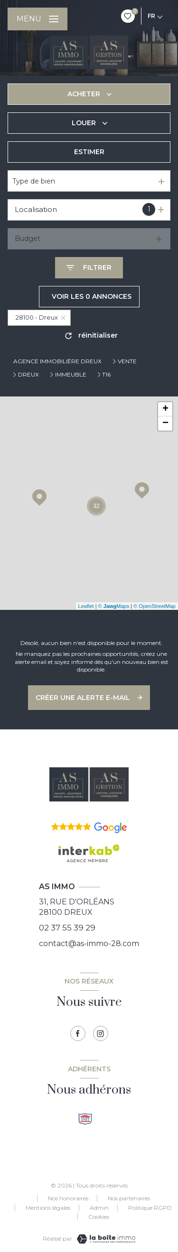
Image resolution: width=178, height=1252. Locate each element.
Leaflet (86, 606)
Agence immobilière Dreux (57, 361)
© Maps (114, 606)
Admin (99, 1207)
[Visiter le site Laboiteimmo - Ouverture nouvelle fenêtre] (105, 1239)
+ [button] (165, 409)
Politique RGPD (150, 1207)
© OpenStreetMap (154, 606)
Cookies (98, 1217)
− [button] (165, 423)
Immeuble (70, 374)
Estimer (89, 151)
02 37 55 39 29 (67, 927)
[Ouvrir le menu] (37, 19)
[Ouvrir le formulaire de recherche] (89, 267)
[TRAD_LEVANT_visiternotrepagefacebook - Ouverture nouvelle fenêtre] (77, 1033)
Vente (127, 361)
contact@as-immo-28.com (89, 943)
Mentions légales (48, 1207)
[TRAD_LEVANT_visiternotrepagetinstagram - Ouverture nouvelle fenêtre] (100, 1033)
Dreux (28, 374)
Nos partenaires (129, 1198)
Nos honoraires (68, 1198)
